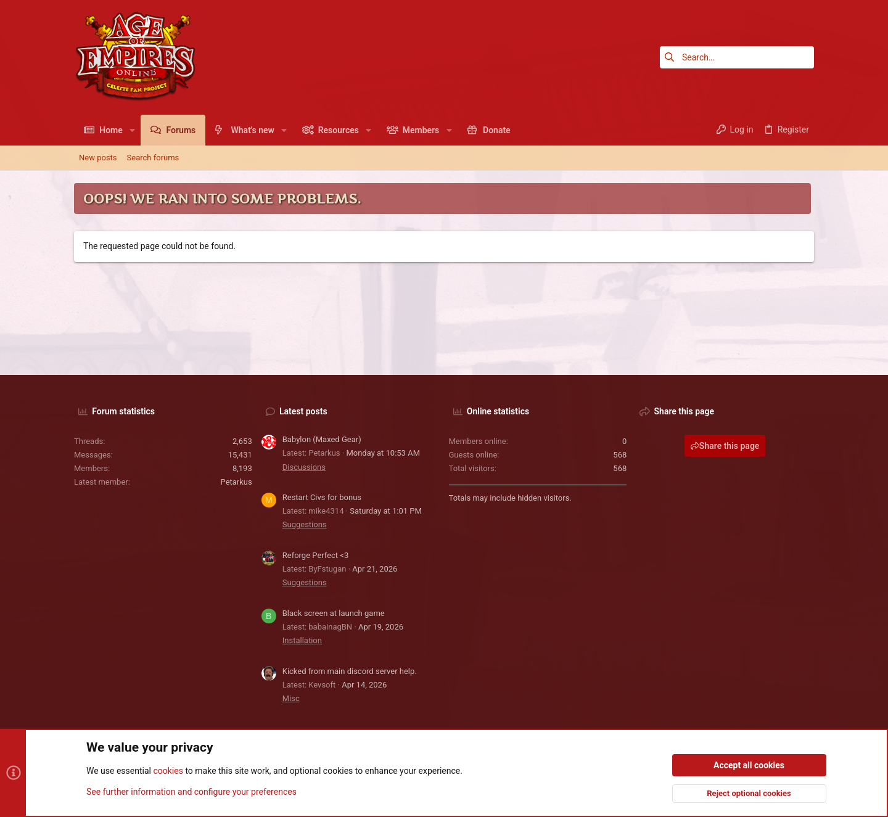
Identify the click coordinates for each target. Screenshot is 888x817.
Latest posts (303, 411)
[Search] (737, 57)
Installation (302, 640)
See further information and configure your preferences (191, 792)
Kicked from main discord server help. (349, 671)
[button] (132, 130)
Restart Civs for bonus (321, 497)
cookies (168, 771)
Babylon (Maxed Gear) (321, 439)
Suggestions (304, 524)
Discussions (304, 467)
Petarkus (236, 482)
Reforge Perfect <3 (315, 555)
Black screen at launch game (333, 613)
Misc (291, 698)
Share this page (725, 446)
